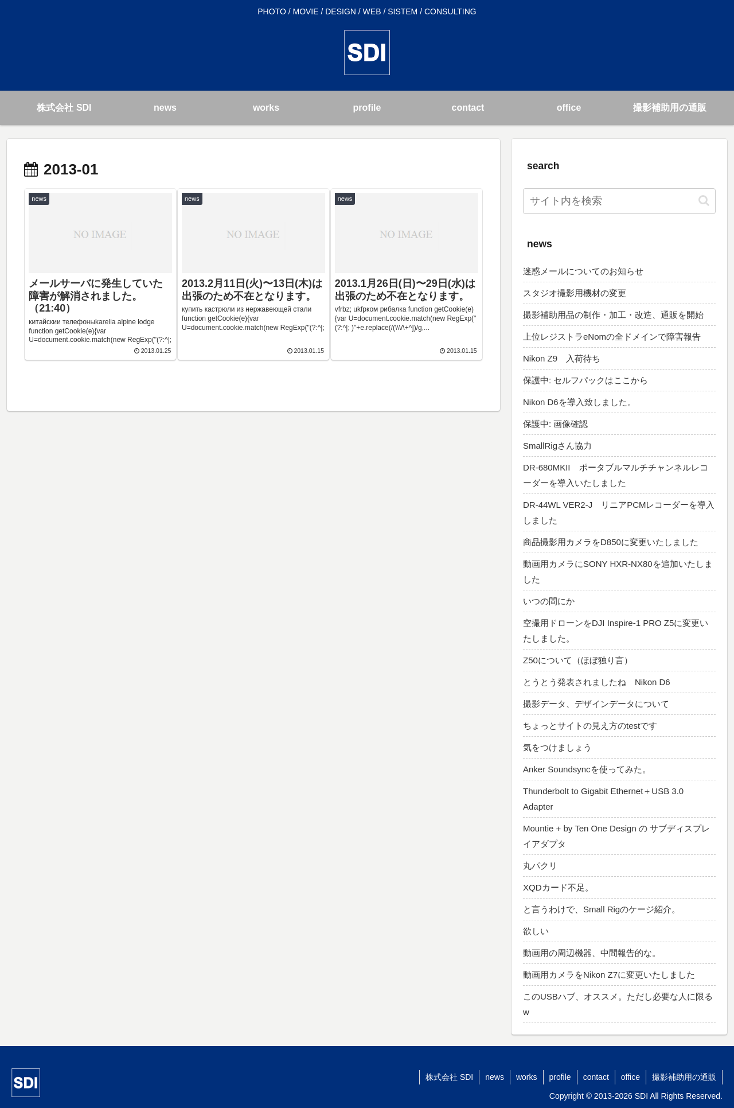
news (494, 1077)
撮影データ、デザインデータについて (596, 704)
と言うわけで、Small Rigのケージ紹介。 (601, 909)
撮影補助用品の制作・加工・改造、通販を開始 (613, 315)
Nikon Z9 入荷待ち (561, 358)
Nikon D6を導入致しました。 (579, 402)
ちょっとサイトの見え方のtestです (590, 725)
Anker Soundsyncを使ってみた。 (587, 769)
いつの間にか (549, 601)
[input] (619, 201)
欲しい (536, 931)
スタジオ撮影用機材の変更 (574, 293)
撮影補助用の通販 (684, 1077)
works (526, 1077)
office (630, 1077)
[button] (704, 200)
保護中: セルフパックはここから (585, 380)
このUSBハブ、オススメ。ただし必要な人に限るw (618, 1004)
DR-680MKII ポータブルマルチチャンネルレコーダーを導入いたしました (615, 475)
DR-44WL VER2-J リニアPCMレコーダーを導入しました (619, 512)
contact (596, 1077)
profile (560, 1077)
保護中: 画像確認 (555, 424)
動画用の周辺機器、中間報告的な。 (592, 953)
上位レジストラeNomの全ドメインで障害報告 (612, 336)
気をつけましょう (557, 747)
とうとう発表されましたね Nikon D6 (596, 682)
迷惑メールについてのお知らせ (583, 271)
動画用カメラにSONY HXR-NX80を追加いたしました (618, 571)
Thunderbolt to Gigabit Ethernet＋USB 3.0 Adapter (603, 798)
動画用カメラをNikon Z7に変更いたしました (609, 974)
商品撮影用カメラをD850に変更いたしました (610, 542)
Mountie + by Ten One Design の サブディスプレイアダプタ (616, 836)
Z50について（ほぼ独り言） (578, 660)
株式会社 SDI (449, 1077)
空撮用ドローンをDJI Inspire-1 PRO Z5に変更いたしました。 (615, 630)
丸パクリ (540, 865)
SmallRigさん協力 (557, 445)
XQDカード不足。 (558, 887)
